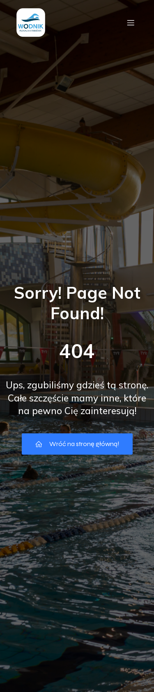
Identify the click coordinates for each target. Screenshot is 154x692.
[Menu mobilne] (131, 22)
